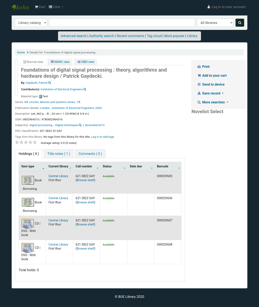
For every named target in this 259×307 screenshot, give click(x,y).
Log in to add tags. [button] (103, 136)
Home (21, 52)
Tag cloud (154, 36)
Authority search (101, 36)
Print (203, 67)
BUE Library (22, 7)
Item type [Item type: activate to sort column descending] (27, 166)
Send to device (210, 84)
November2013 (95, 125)
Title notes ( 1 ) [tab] (58, 154)
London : (45, 108)
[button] (40, 7)
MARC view (60, 62)
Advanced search (73, 36)
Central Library (58, 176)
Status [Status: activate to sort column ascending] (107, 166)
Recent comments (130, 36)
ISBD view (86, 62)
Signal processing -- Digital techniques (53, 125)
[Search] (239, 23)
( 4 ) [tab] (29, 154)
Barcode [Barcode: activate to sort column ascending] (162, 166)
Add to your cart (212, 76)
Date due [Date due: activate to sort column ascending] (136, 166)
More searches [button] (211, 102)
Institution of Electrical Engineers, (73, 108)
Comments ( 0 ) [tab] (90, 154)
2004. (98, 108)
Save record (209, 93)
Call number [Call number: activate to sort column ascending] (84, 166)
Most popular (174, 36)
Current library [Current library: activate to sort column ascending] (58, 166)
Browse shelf (85, 180)
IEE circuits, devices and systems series (49, 102)
